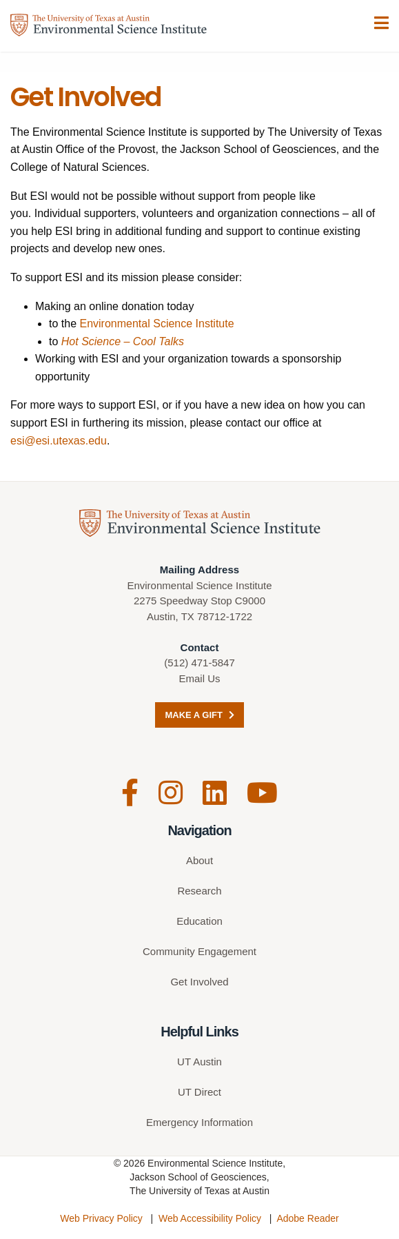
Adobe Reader (307, 1218)
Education (199, 921)
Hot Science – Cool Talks (122, 341)
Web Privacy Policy (101, 1218)
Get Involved (199, 981)
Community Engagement (199, 951)
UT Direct (199, 1092)
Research (199, 891)
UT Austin (199, 1061)
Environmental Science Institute (156, 323)
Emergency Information (199, 1122)
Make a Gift (199, 715)
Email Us (199, 678)
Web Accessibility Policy (209, 1218)
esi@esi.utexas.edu (58, 441)
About (199, 860)
